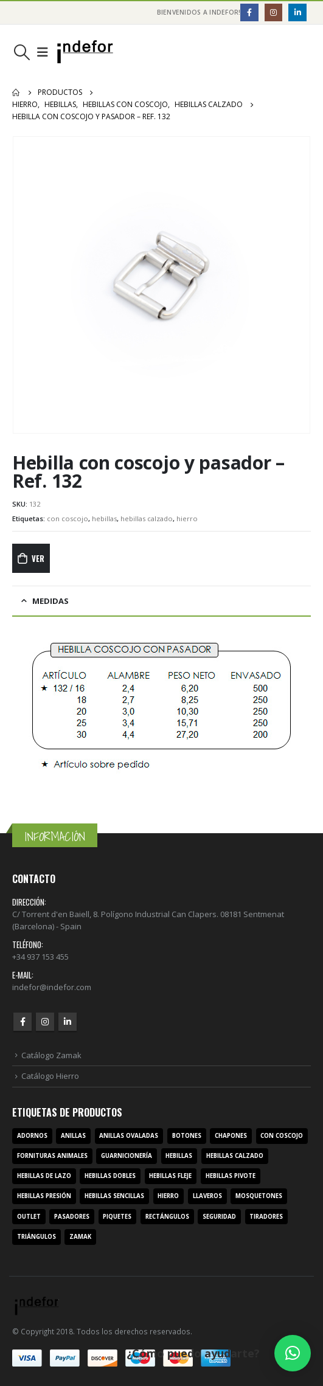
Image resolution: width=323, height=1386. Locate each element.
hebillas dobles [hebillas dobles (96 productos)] (110, 1176)
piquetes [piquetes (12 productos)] (117, 1217)
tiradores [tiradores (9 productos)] (266, 1217)
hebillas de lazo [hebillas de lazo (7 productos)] (44, 1176)
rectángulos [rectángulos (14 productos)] (167, 1217)
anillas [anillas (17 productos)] (73, 1136)
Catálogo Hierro (50, 1075)
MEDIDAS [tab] (50, 600)
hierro (187, 518)
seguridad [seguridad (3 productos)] (219, 1217)
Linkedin (67, 1022)
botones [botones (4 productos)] (186, 1136)
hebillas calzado (146, 518)
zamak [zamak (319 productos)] (80, 1237)
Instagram (45, 1022)
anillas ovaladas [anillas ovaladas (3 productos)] (128, 1136)
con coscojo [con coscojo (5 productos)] (281, 1136)
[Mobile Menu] (42, 52)
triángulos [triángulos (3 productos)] (36, 1237)
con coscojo (67, 518)
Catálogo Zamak (51, 1055)
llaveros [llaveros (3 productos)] (207, 1196)
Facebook (22, 1022)
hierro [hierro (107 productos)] (168, 1196)
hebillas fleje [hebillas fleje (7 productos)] (170, 1176)
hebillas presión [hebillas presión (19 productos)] (44, 1196)
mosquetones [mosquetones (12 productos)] (258, 1196)
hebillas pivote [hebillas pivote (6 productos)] (230, 1176)
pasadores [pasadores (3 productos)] (71, 1217)
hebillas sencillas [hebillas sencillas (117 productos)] (114, 1196)
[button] (292, 1353)
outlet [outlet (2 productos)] (29, 1217)
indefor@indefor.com (51, 987)
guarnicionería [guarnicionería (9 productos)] (126, 1156)
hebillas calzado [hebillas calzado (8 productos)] (234, 1156)
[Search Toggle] (21, 52)
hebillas (104, 518)
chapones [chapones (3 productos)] (231, 1136)
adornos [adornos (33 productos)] (32, 1136)
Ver (38, 558)
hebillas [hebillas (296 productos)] (178, 1156)
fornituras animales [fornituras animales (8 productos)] (52, 1156)
